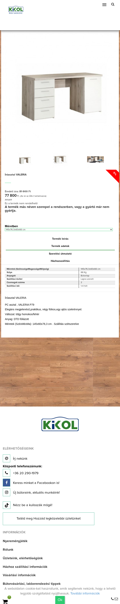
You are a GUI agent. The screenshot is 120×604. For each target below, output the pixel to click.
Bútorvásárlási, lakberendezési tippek (32, 584)
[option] (24, 159)
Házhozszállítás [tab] (60, 261)
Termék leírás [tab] (60, 239)
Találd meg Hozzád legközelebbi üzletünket (49, 518)
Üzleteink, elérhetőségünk (23, 558)
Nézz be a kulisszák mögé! (27, 505)
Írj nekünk (15, 458)
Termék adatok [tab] (60, 246)
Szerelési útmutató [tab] (60, 253)
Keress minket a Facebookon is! (31, 483)
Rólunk (8, 549)
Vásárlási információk (19, 575)
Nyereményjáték (15, 541)
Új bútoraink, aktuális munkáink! (31, 492)
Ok (60, 600)
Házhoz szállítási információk (25, 567)
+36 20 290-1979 (22, 471)
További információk (85, 593)
